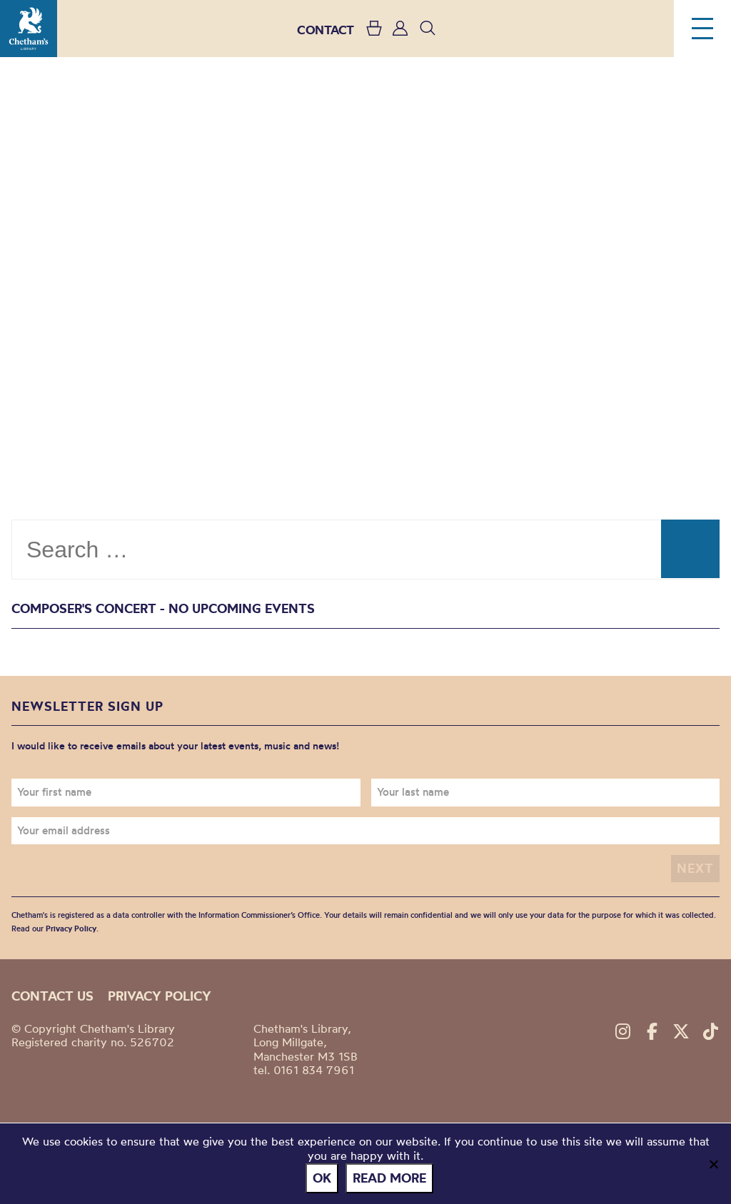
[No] (713, 1164)
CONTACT (325, 29)
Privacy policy (159, 996)
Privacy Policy (71, 929)
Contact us (52, 996)
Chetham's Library (28, 28)
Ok (322, 1178)
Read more (389, 1178)
